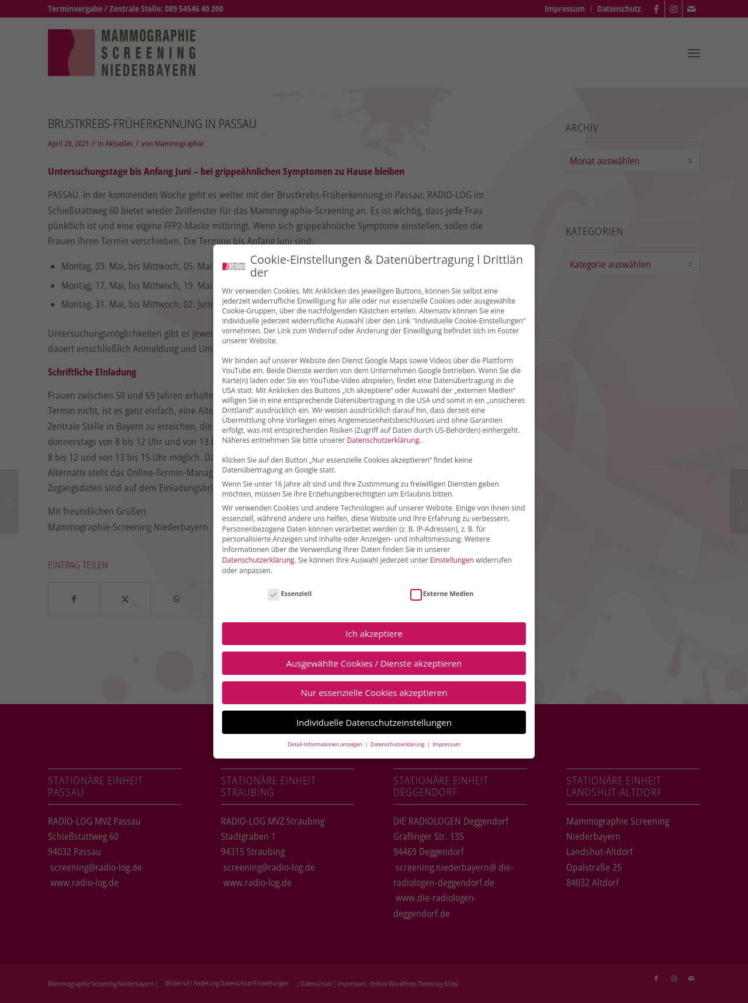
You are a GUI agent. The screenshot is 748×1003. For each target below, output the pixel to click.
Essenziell (289, 593)
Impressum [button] (446, 744)
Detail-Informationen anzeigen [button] (325, 744)
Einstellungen (452, 560)
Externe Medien (442, 593)
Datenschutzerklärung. (384, 440)
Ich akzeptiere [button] (373, 633)
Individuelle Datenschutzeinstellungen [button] (374, 722)
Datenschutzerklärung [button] (398, 744)
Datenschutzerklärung (258, 560)
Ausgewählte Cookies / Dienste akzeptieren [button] (374, 663)
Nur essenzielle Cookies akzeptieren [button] (374, 692)
